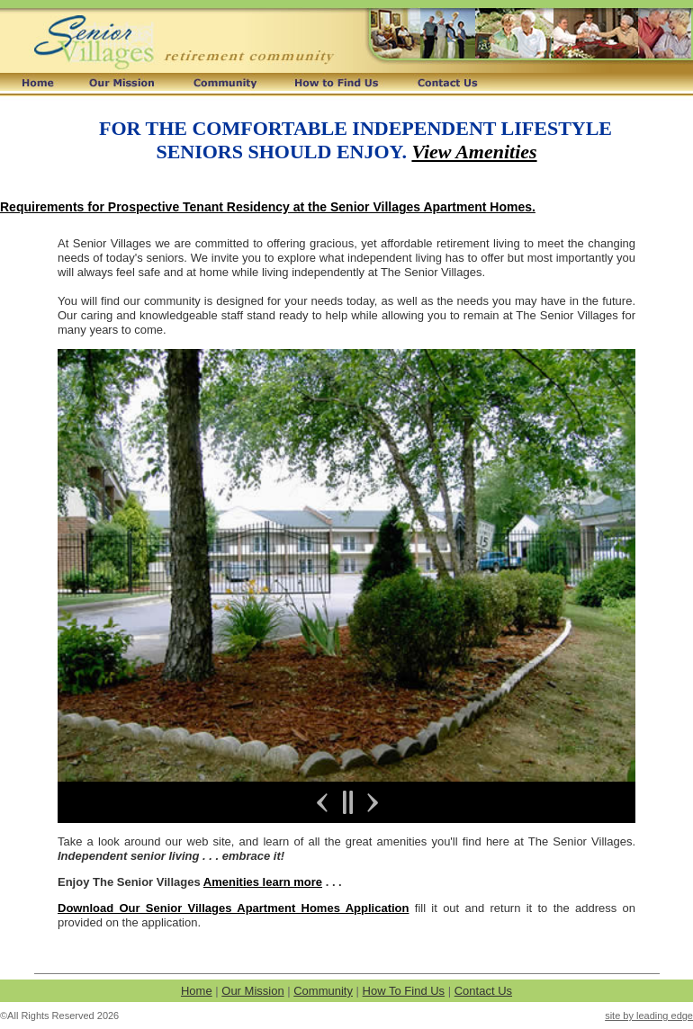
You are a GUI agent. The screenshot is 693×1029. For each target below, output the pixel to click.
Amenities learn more (262, 882)
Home (196, 991)
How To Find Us (404, 991)
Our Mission (252, 991)
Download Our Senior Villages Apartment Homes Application (233, 908)
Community (323, 991)
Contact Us (483, 991)
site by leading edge (649, 1015)
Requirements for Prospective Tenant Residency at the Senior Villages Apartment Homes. (268, 207)
